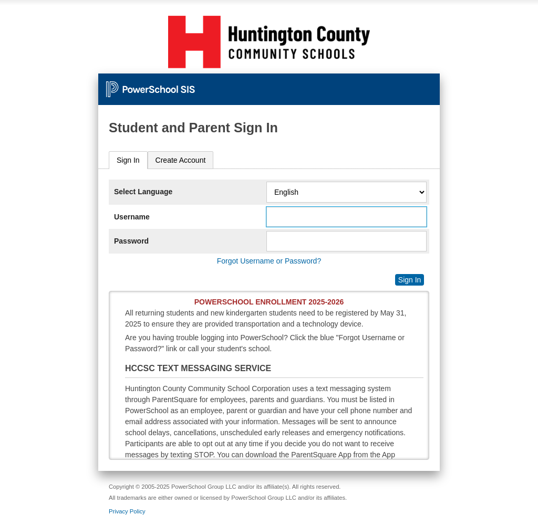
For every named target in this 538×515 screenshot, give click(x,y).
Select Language (143, 191)
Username (132, 217)
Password (131, 241)
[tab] (128, 160)
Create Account (181, 160)
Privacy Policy (127, 511)
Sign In (128, 160)
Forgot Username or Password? (269, 261)
